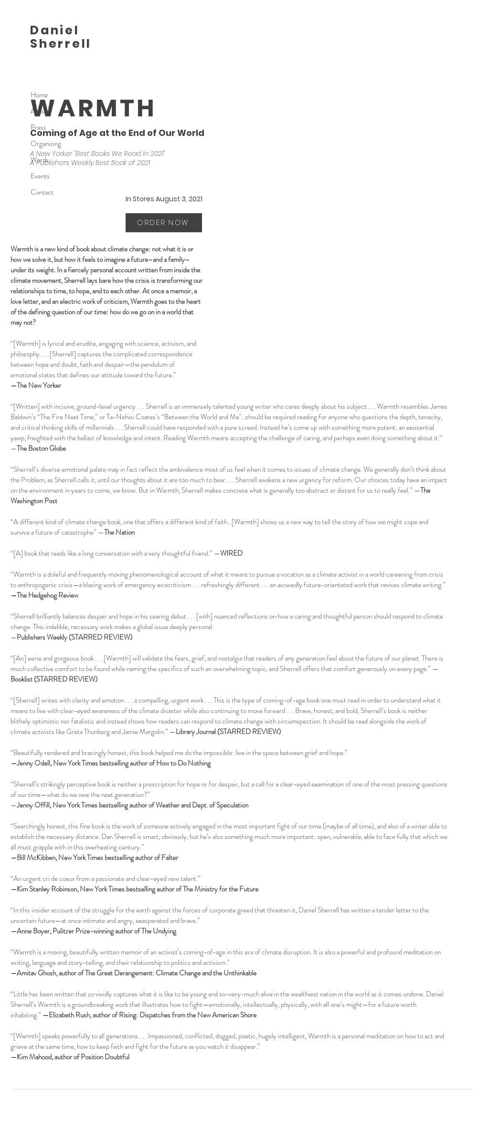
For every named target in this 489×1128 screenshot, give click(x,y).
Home (39, 95)
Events (40, 176)
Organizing (46, 143)
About (39, 111)
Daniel (55, 30)
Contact (42, 192)
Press (38, 127)
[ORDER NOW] (164, 222)
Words (40, 160)
